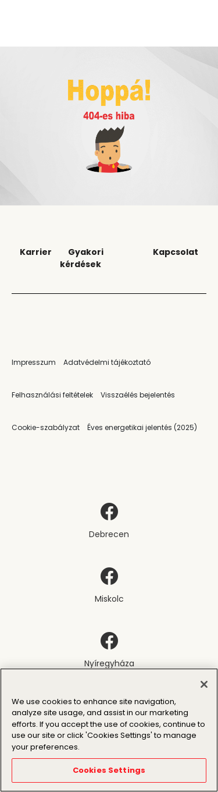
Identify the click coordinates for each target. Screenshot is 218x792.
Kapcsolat (175, 252)
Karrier (36, 252)
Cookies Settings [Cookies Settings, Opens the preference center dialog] (109, 770)
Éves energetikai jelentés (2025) (142, 427)
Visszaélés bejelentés (138, 395)
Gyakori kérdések (81, 258)
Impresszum (34, 362)
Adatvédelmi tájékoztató (107, 362)
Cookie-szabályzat (46, 427)
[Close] (204, 684)
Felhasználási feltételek (52, 395)
